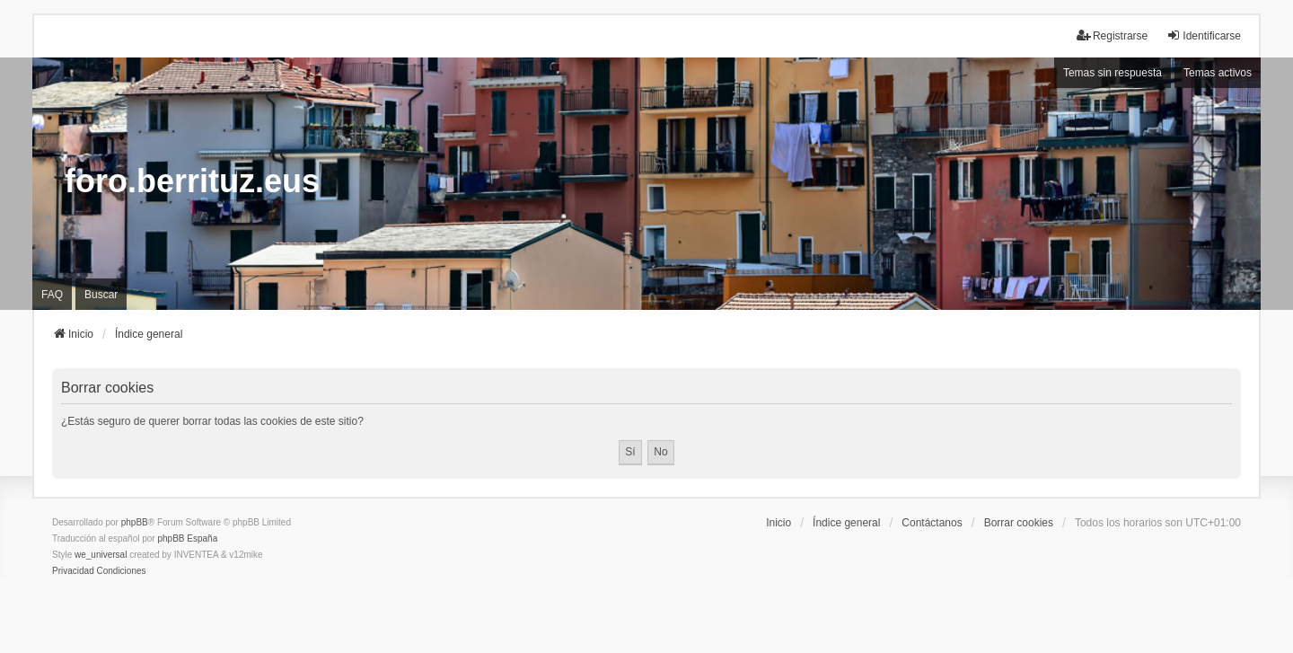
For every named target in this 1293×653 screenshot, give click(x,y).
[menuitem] (73, 571)
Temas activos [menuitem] (1217, 72)
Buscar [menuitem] (101, 294)
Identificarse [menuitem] (1203, 35)
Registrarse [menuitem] (1112, 35)
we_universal (101, 555)
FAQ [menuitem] (52, 294)
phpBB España (187, 538)
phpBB (134, 522)
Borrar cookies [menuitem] (1018, 522)
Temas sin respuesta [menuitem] (1112, 72)
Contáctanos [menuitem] (932, 522)
